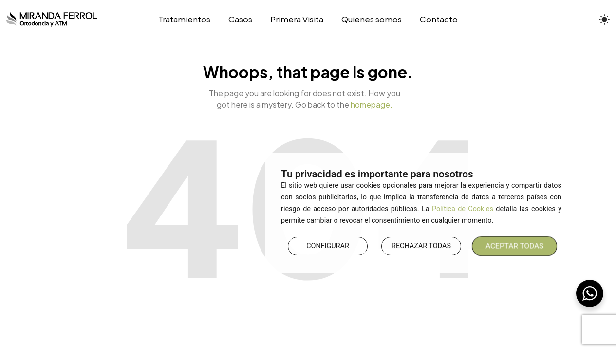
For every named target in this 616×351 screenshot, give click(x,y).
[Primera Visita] (296, 19)
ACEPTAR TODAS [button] (514, 245)
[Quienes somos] (372, 19)
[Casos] (240, 19)
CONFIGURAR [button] (327, 246)
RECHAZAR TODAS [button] (421, 246)
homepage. (371, 104)
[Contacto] (434, 19)
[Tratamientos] (189, 19)
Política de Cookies (462, 209)
